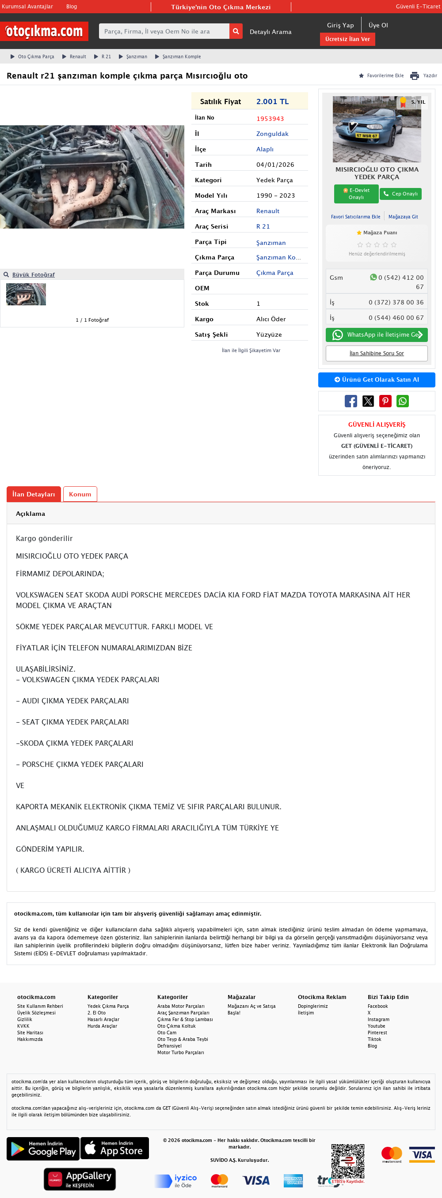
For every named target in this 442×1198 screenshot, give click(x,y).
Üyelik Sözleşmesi (36, 1012)
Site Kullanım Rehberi (40, 1006)
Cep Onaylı (401, 193)
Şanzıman (133, 56)
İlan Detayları (33, 494)
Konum (80, 494)
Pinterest (377, 1032)
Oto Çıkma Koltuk (176, 1026)
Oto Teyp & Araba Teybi (182, 1039)
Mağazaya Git (403, 216)
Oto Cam (166, 1032)
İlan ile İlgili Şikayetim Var (251, 350)
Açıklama (30, 513)
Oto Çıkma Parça (32, 56)
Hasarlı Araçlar (103, 1019)
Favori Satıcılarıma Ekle (356, 216)
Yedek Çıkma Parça (108, 1006)
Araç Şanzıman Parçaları (183, 1012)
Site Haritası (30, 1032)
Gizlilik (24, 1019)
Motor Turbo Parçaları (180, 1052)
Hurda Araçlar (102, 1026)
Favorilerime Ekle (381, 75)
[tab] (221, 513)
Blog (71, 6)
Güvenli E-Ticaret (418, 6)
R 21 (102, 56)
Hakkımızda (30, 1039)
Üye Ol (378, 25)
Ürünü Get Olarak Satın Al (377, 379)
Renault (74, 56)
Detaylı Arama (271, 31)
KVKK (23, 1026)
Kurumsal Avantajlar (27, 6)
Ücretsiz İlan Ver (347, 39)
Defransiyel (169, 1045)
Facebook (378, 1006)
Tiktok (374, 1039)
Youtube (376, 1026)
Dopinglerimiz (313, 1006)
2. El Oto (97, 1012)
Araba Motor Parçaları (181, 1006)
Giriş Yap (340, 25)
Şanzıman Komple (178, 56)
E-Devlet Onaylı (356, 193)
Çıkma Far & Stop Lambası (185, 1019)
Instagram (378, 1019)
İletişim (306, 1012)
